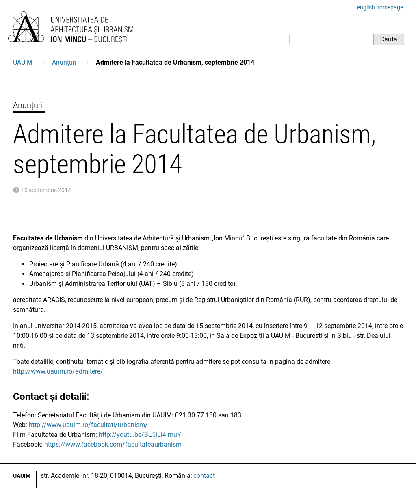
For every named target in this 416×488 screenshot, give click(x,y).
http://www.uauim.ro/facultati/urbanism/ (88, 425)
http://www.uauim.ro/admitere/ (58, 371)
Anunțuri (64, 62)
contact (204, 475)
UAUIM (22, 62)
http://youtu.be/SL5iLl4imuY (140, 434)
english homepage (380, 7)
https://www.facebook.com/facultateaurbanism (113, 444)
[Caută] (331, 39)
